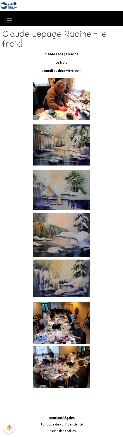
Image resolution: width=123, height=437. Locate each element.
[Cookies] (9, 428)
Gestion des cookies (61, 431)
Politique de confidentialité (61, 424)
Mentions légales (61, 418)
